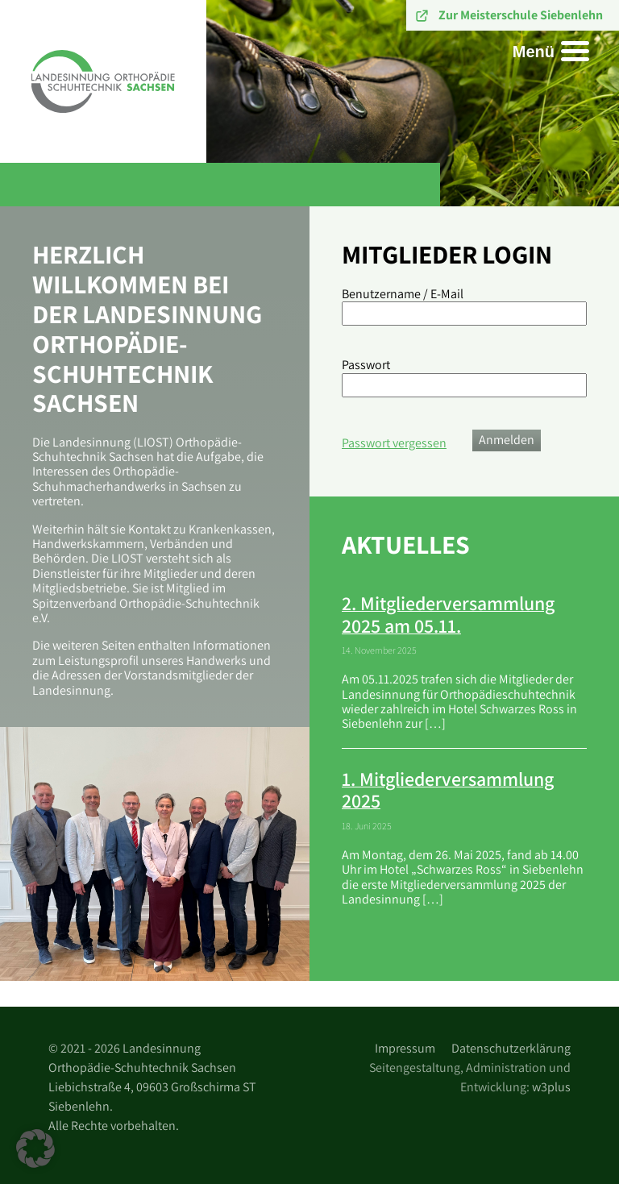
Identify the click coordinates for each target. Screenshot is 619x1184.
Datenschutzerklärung (511, 1048)
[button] (35, 1148)
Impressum (405, 1048)
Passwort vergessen (394, 443)
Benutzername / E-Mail (402, 294)
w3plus (551, 1086)
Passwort (366, 365)
